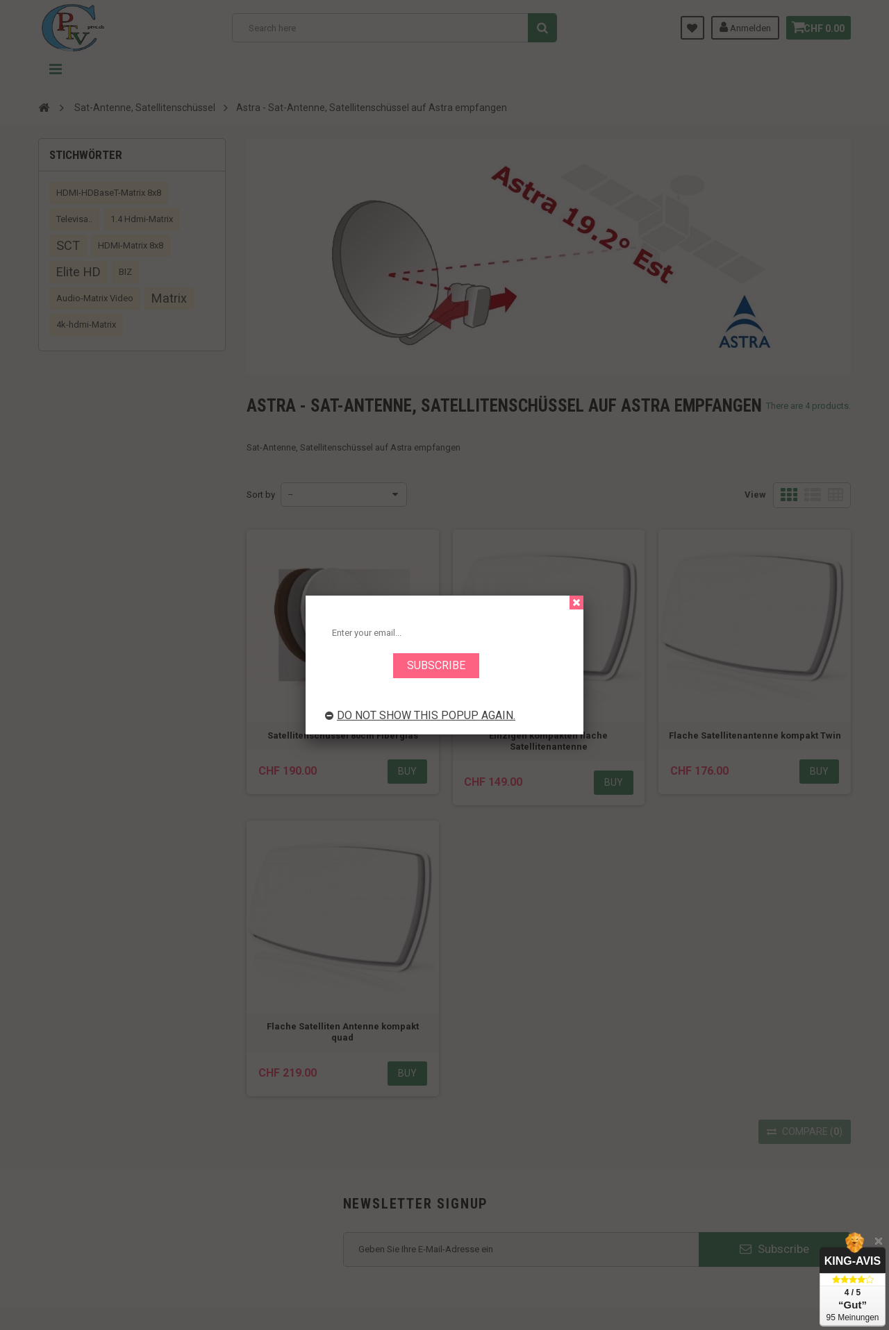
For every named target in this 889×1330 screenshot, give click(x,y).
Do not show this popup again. (420, 715)
